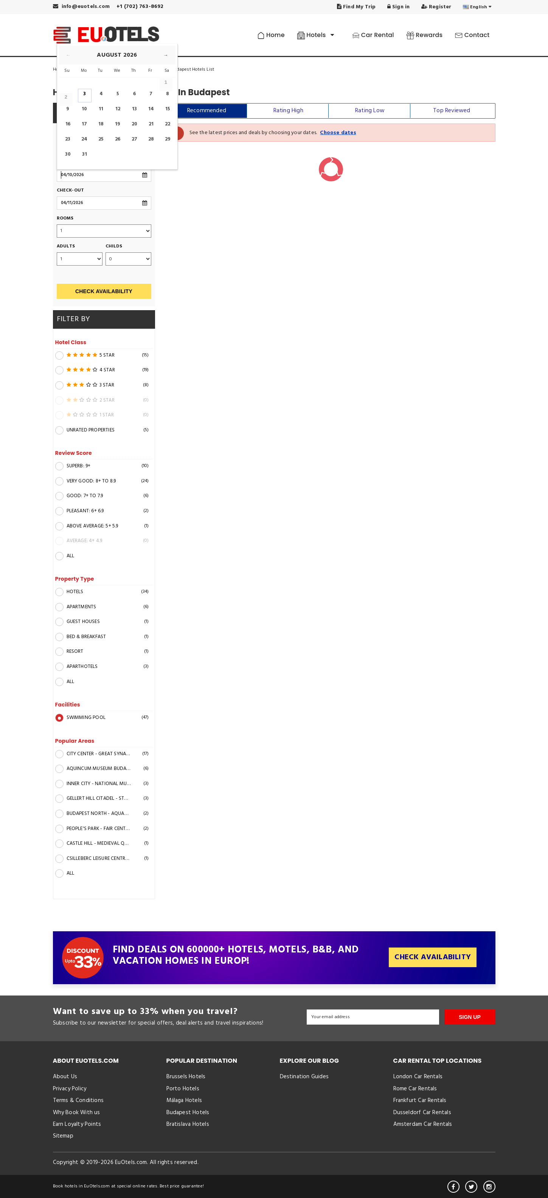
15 (167, 109)
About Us (65, 1076)
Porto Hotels (182, 1088)
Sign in (398, 7)
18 (101, 124)
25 (101, 139)
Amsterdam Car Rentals (422, 1124)
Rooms (65, 218)
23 (67, 139)
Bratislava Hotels (187, 1124)
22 (167, 124)
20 (134, 124)
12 (117, 109)
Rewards (424, 35)
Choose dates (338, 132)
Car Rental (373, 35)
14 (151, 109)
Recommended (206, 111)
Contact (472, 35)
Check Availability (103, 291)
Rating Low (370, 111)
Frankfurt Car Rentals (420, 1100)
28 (151, 139)
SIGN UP (470, 1017)
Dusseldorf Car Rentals (422, 1112)
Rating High (288, 111)
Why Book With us (76, 1112)
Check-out (70, 190)
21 (151, 124)
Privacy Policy (70, 1088)
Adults (66, 246)
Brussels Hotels (186, 1076)
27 (134, 139)
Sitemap (63, 1136)
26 (117, 139)
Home (271, 35)
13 (134, 109)
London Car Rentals (418, 1076)
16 (67, 124)
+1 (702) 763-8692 (139, 6)
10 (84, 109)
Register (436, 7)
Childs (114, 246)
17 (84, 124)
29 (168, 139)
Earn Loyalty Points (77, 1124)
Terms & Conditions (78, 1100)
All (65, 556)
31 (84, 154)
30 (68, 154)
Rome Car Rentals (415, 1088)
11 (101, 109)
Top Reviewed (451, 111)
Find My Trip (356, 7)
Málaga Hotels (184, 1100)
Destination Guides (304, 1076)
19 (117, 124)
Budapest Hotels (188, 1112)
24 (84, 139)
